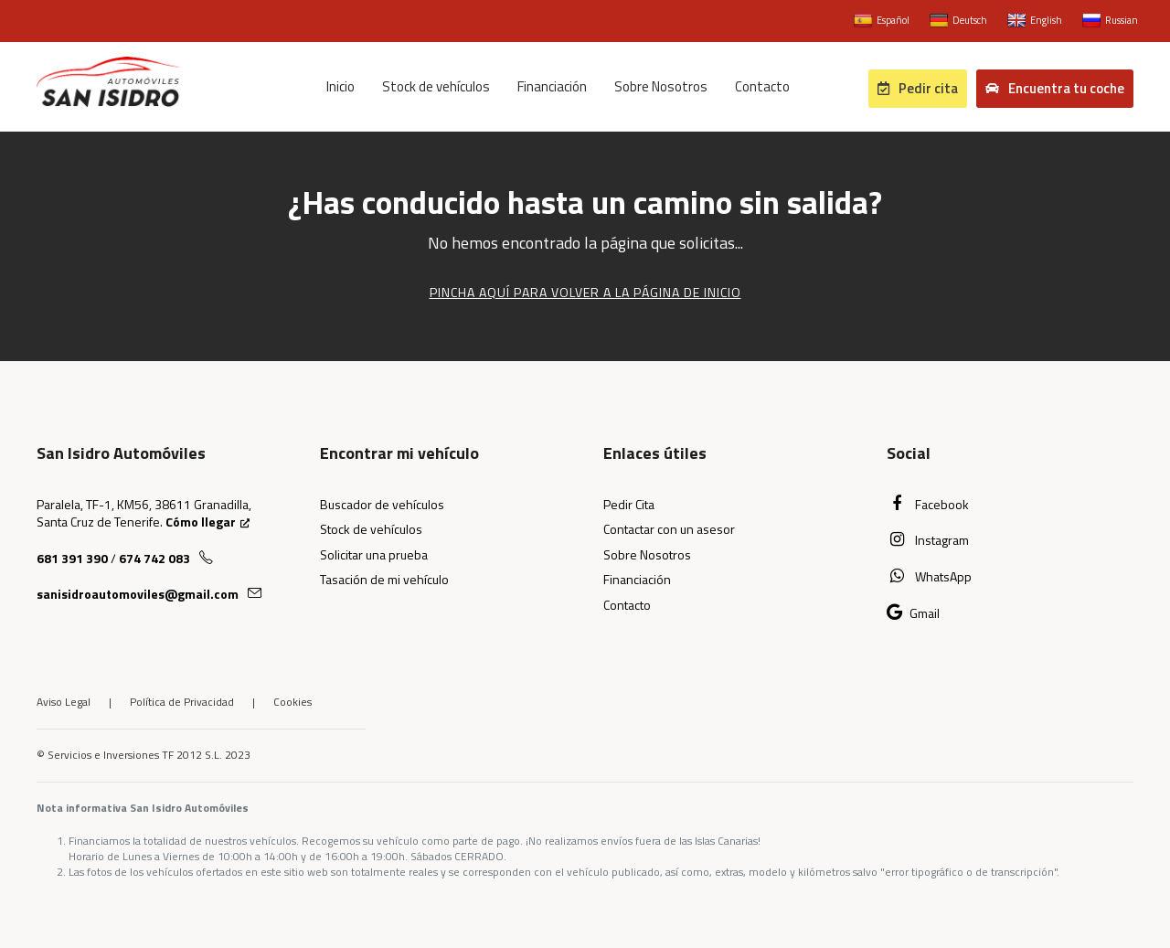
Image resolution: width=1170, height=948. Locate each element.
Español (881, 21)
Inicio (340, 86)
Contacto (762, 86)
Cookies (292, 701)
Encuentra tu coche (1054, 88)
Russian (1110, 21)
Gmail (913, 613)
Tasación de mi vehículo (384, 579)
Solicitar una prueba (374, 554)
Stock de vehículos (436, 86)
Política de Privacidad (182, 701)
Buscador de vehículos (382, 504)
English (1034, 21)
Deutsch (958, 21)
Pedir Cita (628, 504)
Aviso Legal (63, 701)
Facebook (928, 504)
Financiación (552, 86)
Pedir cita (918, 88)
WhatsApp (929, 576)
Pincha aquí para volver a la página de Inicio (585, 292)
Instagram (928, 539)
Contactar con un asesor (669, 528)
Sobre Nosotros (660, 86)
